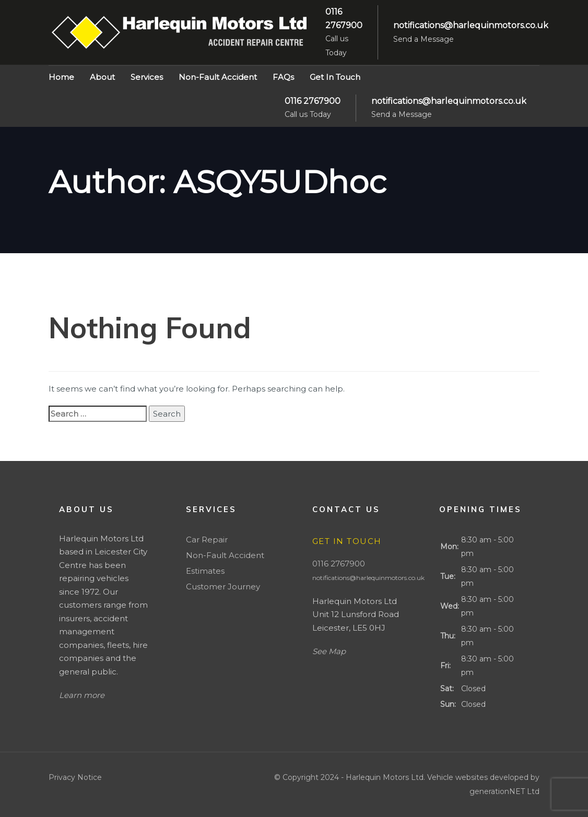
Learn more (81, 695)
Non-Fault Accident (225, 555)
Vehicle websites (458, 777)
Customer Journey (223, 586)
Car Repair (207, 539)
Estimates (205, 571)
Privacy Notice (75, 777)
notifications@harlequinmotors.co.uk (368, 578)
